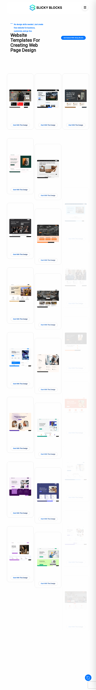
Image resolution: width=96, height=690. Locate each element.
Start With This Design (20, 125)
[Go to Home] (45, 7)
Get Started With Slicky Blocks (73, 38)
